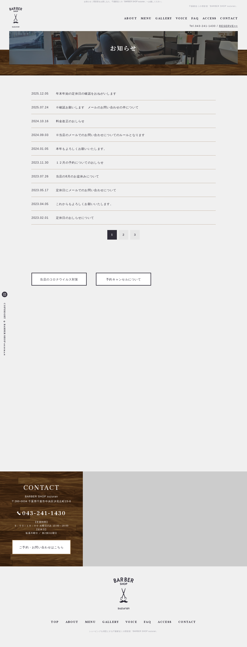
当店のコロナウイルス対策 (59, 279)
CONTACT (229, 19)
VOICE (181, 19)
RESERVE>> (228, 25)
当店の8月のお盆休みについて (77, 176)
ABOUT (130, 19)
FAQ (195, 19)
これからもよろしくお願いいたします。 (84, 204)
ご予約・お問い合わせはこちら (41, 547)
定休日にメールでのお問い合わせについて (86, 190)
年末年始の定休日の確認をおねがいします (86, 93)
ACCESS (209, 19)
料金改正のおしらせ (70, 121)
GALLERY (163, 19)
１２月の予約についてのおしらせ (80, 162)
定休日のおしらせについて (75, 217)
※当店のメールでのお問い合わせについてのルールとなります (100, 135)
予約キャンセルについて (123, 279)
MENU (146, 19)
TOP (55, 622)
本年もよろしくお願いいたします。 (81, 148)
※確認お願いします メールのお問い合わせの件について (97, 107)
